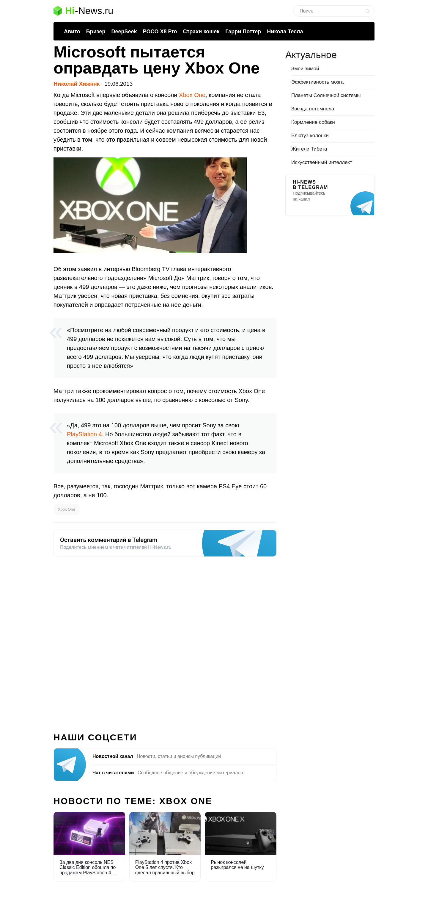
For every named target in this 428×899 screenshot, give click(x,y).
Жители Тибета (309, 149)
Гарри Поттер (243, 32)
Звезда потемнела (312, 109)
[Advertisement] (165, 641)
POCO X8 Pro (160, 32)
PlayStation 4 (84, 434)
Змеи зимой (305, 68)
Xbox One (192, 95)
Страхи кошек (201, 32)
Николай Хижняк (77, 84)
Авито (72, 32)
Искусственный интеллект (321, 162)
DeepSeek (124, 32)
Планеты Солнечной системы (326, 95)
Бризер (96, 32)
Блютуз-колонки (310, 135)
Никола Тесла (285, 32)
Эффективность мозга (317, 82)
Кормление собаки (313, 122)
